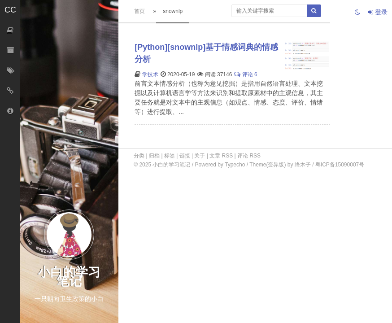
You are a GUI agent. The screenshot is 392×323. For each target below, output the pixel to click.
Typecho (235, 165)
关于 (199, 156)
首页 (139, 11)
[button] (10, 10)
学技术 (150, 74)
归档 (154, 156)
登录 (378, 12)
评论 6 (245, 74)
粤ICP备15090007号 (339, 165)
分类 (139, 156)
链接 (184, 156)
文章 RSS (221, 156)
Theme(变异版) (267, 165)
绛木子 (303, 165)
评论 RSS (249, 156)
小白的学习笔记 (172, 165)
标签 (169, 156)
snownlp (173, 11)
